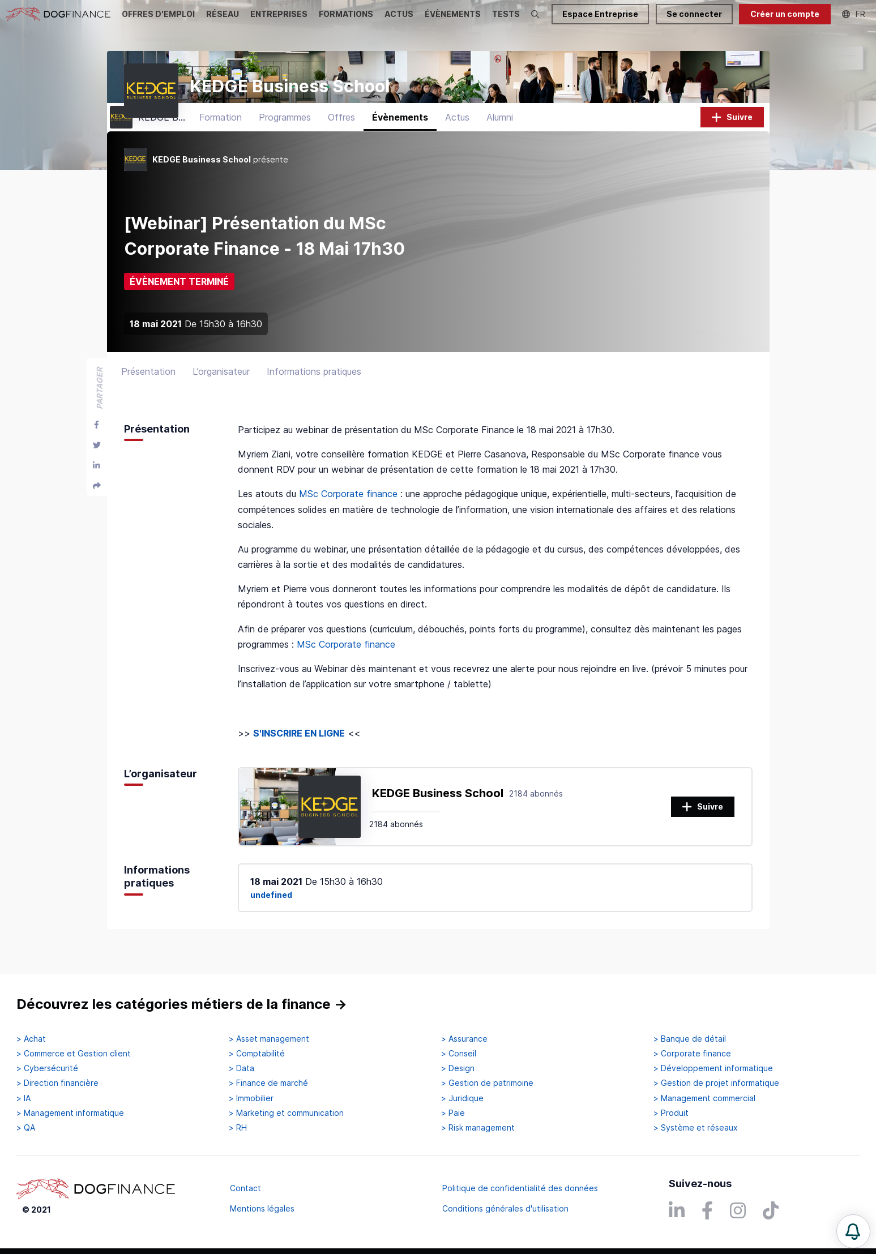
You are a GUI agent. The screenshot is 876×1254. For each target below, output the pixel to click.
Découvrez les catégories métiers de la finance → (181, 1004)
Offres (341, 133)
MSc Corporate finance (348, 509)
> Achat (31, 1038)
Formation (220, 133)
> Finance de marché (268, 1083)
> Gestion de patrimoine (487, 1083)
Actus (457, 133)
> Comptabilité (257, 1053)
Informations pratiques (314, 387)
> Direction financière (57, 1083)
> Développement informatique (713, 1068)
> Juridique (462, 1098)
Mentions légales (262, 1208)
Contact (245, 1188)
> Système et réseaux (695, 1127)
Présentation (148, 387)
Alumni (499, 133)
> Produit (671, 1113)
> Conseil (458, 1053)
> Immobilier (251, 1098)
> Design (458, 1068)
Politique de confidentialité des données (520, 1188)
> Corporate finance (692, 1053)
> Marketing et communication (286, 1113)
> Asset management (269, 1038)
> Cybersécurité (47, 1068)
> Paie (453, 1113)
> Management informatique (70, 1113)
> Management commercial (704, 1098)
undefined (271, 910)
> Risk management (478, 1127)
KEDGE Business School (437, 809)
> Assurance (464, 1038)
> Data (241, 1068)
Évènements (400, 133)
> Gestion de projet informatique (716, 1083)
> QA (25, 1127)
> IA (23, 1098)
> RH (238, 1127)
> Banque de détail (689, 1038)
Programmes (285, 133)
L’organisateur (221, 387)
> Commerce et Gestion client (73, 1053)
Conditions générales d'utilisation (505, 1208)
